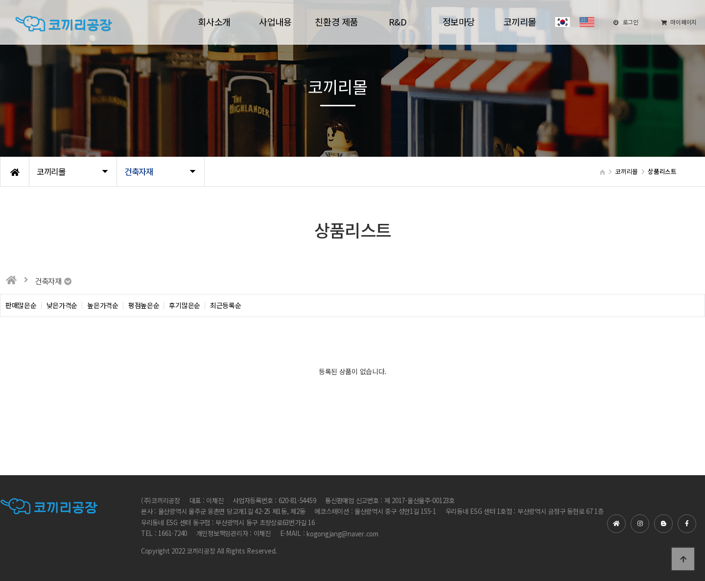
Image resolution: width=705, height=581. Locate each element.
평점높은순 (144, 305)
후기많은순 (184, 305)
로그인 (625, 22)
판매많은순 (21, 305)
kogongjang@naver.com (342, 533)
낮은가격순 (62, 305)
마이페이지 (679, 22)
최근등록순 (225, 305)
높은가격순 (102, 305)
